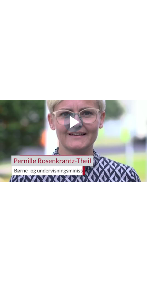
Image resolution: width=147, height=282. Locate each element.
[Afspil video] (73, 130)
